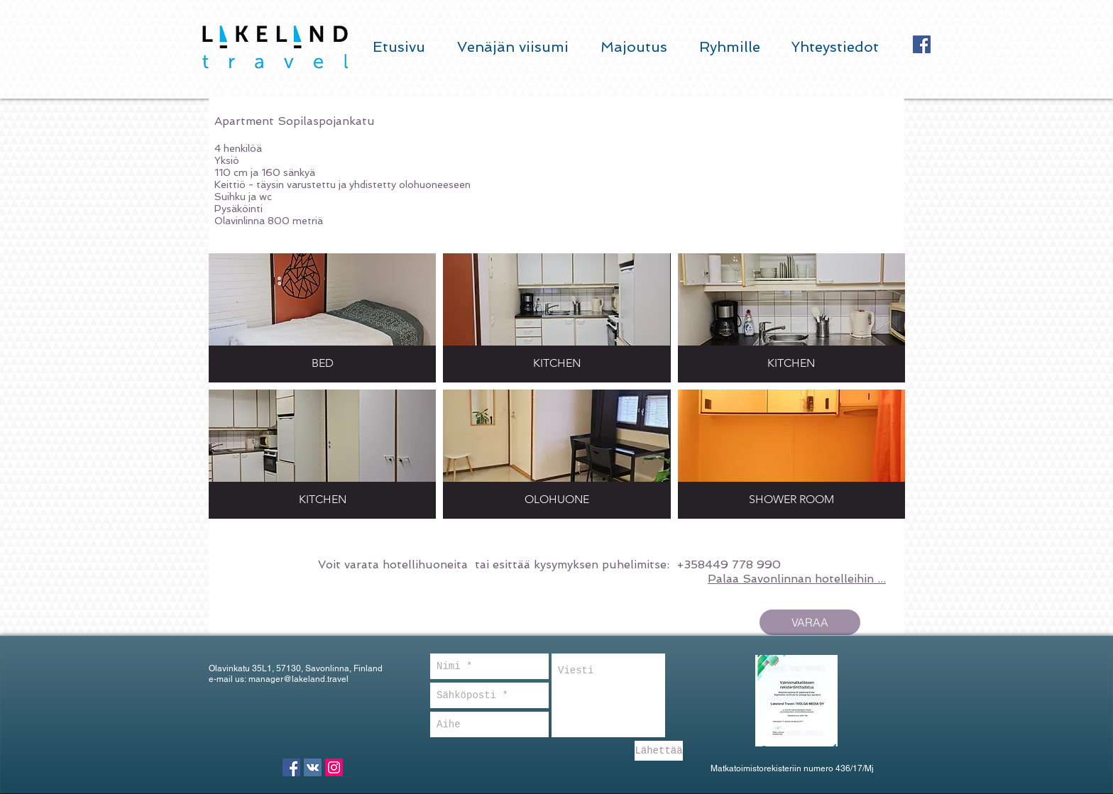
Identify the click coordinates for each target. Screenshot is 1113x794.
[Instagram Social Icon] (334, 767)
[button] (322, 317)
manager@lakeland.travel (298, 679)
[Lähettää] (659, 751)
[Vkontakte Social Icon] (313, 767)
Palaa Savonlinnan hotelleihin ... (797, 578)
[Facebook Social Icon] (922, 44)
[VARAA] (810, 622)
